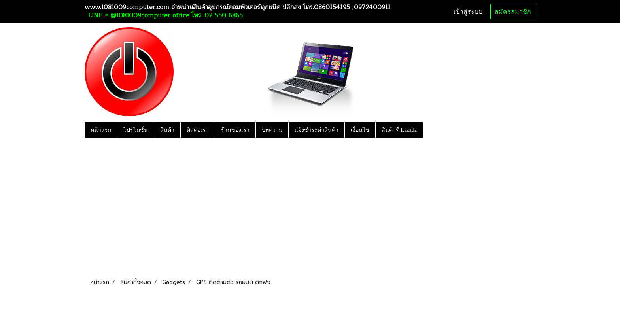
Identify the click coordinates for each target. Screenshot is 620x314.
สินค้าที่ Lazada (399, 130)
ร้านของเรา (235, 130)
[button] (430, 130)
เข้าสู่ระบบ (468, 11)
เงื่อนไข (360, 130)
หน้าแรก (101, 130)
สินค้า (167, 130)
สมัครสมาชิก (513, 11)
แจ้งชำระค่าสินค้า (316, 130)
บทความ (272, 130)
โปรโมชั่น (135, 130)
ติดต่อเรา (198, 130)
